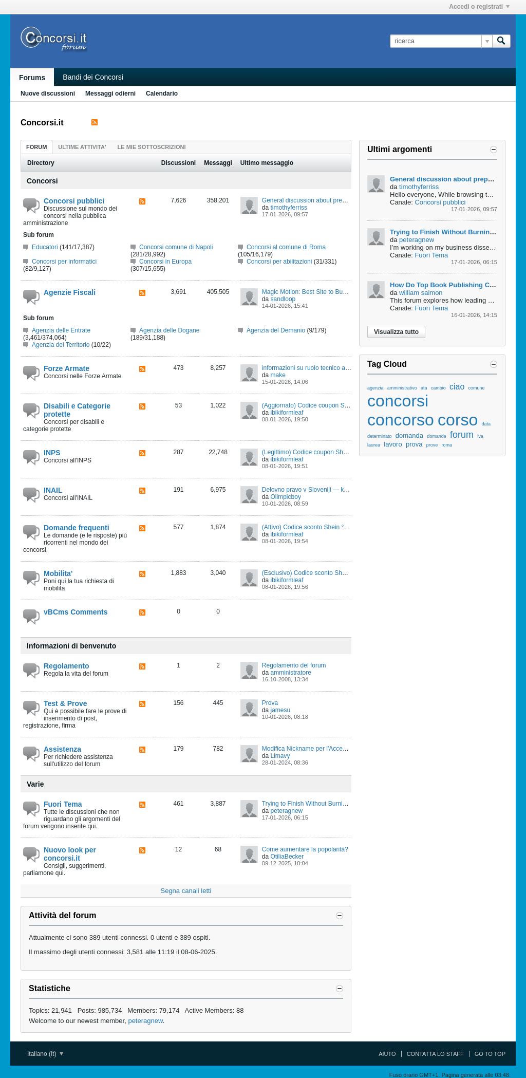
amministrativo (402, 388)
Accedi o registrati (479, 6)
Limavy (280, 755)
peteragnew (287, 810)
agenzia (375, 388)
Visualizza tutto (396, 332)
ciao (456, 386)
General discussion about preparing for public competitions (342, 200)
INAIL (53, 490)
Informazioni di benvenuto (71, 646)
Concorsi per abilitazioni (279, 261)
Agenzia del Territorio (61, 344)
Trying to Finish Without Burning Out (311, 803)
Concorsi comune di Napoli (176, 247)
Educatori (45, 247)
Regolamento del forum (294, 665)
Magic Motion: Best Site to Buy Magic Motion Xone (331, 291)
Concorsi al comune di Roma (286, 247)
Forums (32, 77)
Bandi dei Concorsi (93, 77)
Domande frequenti (76, 528)
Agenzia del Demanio (276, 330)
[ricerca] (441, 41)
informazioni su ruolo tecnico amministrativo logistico (333, 367)
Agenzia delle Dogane (169, 330)
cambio (438, 388)
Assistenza (62, 749)
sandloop (283, 299)
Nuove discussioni (48, 93)
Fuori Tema (63, 804)
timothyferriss (289, 207)
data (486, 423)
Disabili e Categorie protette (77, 410)
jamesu (281, 710)
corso (458, 420)
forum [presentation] (36, 147)
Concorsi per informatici (64, 261)
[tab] (36, 147)
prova (414, 444)
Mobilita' (58, 573)
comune (476, 388)
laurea (373, 445)
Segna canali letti (185, 891)
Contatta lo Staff (435, 1054)
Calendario (162, 93)
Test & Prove (65, 703)
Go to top (490, 1054)
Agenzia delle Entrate (61, 330)
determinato (379, 436)
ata (424, 388)
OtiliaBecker (287, 856)
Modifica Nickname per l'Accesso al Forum (320, 748)
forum (462, 435)
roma (446, 445)
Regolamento (66, 666)
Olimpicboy (286, 496)
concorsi (397, 401)
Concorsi (42, 181)
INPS (52, 453)
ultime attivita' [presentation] (82, 147)
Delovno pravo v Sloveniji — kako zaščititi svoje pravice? (339, 489)
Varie (35, 784)
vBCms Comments (75, 612)
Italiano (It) (45, 1053)
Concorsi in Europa (165, 261)
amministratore (291, 672)
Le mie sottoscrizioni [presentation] (152, 147)
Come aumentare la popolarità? (305, 849)
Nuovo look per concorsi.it (70, 854)
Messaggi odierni (110, 93)
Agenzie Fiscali (70, 292)
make (278, 375)
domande (436, 436)
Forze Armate (66, 368)
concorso (400, 420)
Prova (270, 703)
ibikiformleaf (287, 412)
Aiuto (387, 1054)
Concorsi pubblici (74, 201)
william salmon (421, 292)
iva (480, 436)
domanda (409, 435)
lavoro (393, 444)
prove (432, 445)
